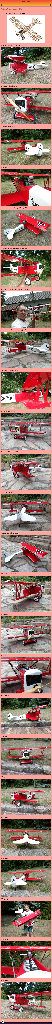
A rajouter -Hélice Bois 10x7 (9, 86)
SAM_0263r (4, 655)
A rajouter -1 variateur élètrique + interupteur (14, 289)
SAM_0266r (5, 736)
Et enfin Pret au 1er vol (8, 411)
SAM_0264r (5, 696)
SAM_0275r (4, 899)
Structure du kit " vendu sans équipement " (14, 13)
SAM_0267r (4, 777)
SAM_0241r (4, 980)
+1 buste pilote (5, 167)
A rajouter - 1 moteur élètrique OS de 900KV (14, 208)
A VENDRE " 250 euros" (8, 492)
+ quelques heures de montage (10, 370)
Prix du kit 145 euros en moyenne (11, 45)
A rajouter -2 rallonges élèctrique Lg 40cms (14, 249)
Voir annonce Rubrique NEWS (10, 533)
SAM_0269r (5, 858)
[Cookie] (2, 1021)
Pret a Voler (4, 614)
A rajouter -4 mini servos (8, 127)
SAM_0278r (4, 939)
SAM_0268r (4, 818)
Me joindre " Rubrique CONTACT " (11, 574)
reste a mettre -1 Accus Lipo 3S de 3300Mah (14, 330)
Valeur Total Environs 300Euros (10, 452)
